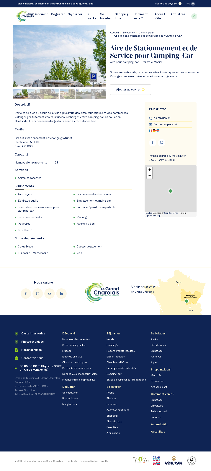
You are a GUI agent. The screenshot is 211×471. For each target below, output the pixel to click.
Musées (66, 350)
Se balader (105, 16)
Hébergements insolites (121, 350)
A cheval (156, 356)
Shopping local (121, 16)
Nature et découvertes (76, 339)
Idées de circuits (72, 356)
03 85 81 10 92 (162, 118)
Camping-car (146, 32)
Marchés (156, 375)
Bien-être (112, 427)
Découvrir (41, 14)
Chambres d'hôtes (117, 362)
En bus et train (159, 411)
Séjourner (75, 14)
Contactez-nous (29, 358)
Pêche (110, 392)
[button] (101, 65)
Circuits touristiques (74, 362)
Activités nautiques (118, 410)
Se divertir (91, 16)
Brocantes (157, 381)
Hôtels (110, 339)
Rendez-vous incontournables (80, 374)
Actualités (178, 14)
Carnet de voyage (168, 3)
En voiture (157, 405)
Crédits (104, 461)
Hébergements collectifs (121, 368)
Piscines (111, 398)
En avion (156, 417)
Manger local (69, 404)
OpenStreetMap (170, 213)
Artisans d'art (159, 387)
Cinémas (112, 404)
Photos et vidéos (29, 342)
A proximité (113, 433)
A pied (154, 362)
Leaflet (148, 213)
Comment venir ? (140, 16)
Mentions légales (89, 461)
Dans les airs (158, 345)
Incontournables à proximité (78, 379)
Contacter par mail (165, 124)
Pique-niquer (70, 398)
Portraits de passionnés (76, 368)
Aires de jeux (114, 421)
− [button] (149, 176)
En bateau (157, 350)
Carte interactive (30, 334)
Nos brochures (28, 350)
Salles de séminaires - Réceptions (126, 379)
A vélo (154, 339)
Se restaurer (70, 392)
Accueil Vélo (160, 16)
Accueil (114, 32)
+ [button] (149, 170)
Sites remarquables (74, 345)
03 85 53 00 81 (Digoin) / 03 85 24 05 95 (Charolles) (38, 368)
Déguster (58, 14)
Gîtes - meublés (116, 356)
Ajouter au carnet (130, 89)
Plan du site (71, 461)
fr (191, 4)
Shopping (112, 415)
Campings (112, 345)
